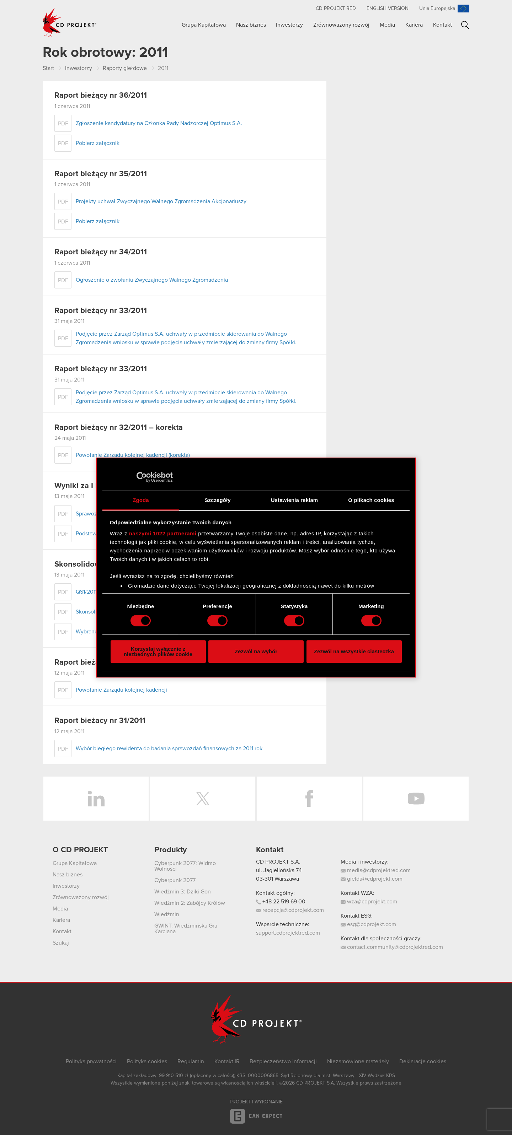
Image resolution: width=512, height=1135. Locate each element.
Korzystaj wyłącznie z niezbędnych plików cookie (158, 651)
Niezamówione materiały (358, 1061)
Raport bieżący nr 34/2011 (100, 252)
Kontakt (442, 25)
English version (388, 8)
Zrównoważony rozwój (341, 25)
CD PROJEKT (70, 22)
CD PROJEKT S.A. (278, 862)
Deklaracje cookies (422, 1061)
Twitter (202, 799)
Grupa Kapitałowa (204, 25)
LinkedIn (96, 799)
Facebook (309, 799)
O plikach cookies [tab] (371, 500)
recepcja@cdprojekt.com (290, 910)
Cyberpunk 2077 (175, 880)
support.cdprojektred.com (288, 933)
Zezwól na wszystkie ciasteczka (354, 651)
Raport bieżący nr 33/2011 (100, 311)
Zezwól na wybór (256, 651)
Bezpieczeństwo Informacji (283, 1061)
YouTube (416, 799)
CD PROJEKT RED (336, 8)
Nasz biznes (251, 25)
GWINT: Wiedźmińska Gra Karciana (185, 928)
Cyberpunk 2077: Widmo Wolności (185, 866)
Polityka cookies (147, 1061)
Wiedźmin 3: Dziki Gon (182, 892)
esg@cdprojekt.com (368, 924)
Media (387, 25)
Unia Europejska (437, 8)
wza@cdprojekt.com (369, 901)
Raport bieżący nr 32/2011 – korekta (118, 428)
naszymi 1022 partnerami (163, 533)
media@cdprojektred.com (376, 870)
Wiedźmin (166, 914)
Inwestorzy (289, 25)
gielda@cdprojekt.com (371, 879)
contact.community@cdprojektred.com (392, 947)
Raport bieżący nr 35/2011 (100, 174)
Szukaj (465, 25)
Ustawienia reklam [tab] (294, 500)
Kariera (414, 25)
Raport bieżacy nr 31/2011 (99, 721)
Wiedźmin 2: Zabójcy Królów (189, 903)
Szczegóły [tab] (217, 500)
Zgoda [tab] (141, 500)
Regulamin (190, 1061)
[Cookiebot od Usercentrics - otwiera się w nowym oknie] (142, 477)
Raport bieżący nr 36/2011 (100, 95)
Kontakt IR (227, 1061)
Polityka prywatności (91, 1061)
